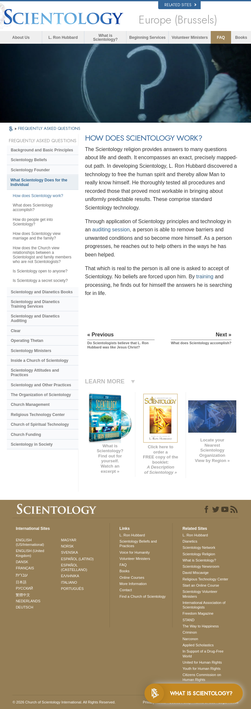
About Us (20, 37)
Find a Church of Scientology (143, 596)
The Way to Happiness (200, 626)
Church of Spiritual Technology (40, 424)
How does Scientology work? (38, 195)
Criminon (189, 632)
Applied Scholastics (197, 645)
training (204, 276)
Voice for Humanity (135, 552)
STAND (188, 620)
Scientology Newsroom (200, 566)
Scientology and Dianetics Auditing (35, 318)
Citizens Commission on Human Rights (201, 677)
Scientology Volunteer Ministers (199, 594)
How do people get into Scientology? (33, 221)
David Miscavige (195, 573)
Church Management (30, 404)
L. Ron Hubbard (63, 37)
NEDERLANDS (28, 601)
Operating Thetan (27, 340)
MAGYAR (68, 540)
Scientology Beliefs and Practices (138, 543)
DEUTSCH (24, 607)
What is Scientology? (105, 37)
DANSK (22, 562)
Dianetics (189, 541)
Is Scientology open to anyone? (40, 271)
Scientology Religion (198, 554)
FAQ (221, 37)
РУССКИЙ (24, 588)
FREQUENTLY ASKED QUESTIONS (49, 128)
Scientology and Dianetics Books (42, 292)
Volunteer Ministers (190, 37)
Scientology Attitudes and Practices (35, 372)
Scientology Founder (30, 170)
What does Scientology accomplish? (33, 207)
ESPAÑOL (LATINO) (77, 559)
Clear (16, 331)
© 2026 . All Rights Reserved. (63, 702)
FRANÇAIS (25, 568)
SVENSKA (69, 552)
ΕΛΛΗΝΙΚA (70, 576)
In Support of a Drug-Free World (202, 653)
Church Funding (26, 434)
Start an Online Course (200, 585)
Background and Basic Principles (42, 150)
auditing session (111, 229)
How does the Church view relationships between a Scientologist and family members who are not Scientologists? (42, 255)
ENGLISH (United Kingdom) (30, 553)
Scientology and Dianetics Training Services (35, 304)
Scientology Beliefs (29, 160)
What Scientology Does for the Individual (38, 182)
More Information (133, 584)
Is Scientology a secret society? (40, 280)
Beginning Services (147, 37)
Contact (126, 590)
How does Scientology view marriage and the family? (36, 235)
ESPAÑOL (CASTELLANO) (74, 567)
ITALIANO (69, 582)
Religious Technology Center (38, 414)
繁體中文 (23, 595)
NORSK (67, 546)
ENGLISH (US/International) (30, 542)
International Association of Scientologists (203, 605)
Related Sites (180, 5)
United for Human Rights (202, 662)
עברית (22, 575)
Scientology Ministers (31, 350)
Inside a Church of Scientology (39, 360)
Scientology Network (198, 547)
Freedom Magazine (197, 613)
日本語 (21, 582)
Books (241, 37)
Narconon (190, 639)
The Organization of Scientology (41, 395)
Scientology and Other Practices (41, 385)
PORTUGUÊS (72, 589)
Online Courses (132, 577)
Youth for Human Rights (201, 668)
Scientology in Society (32, 444)
